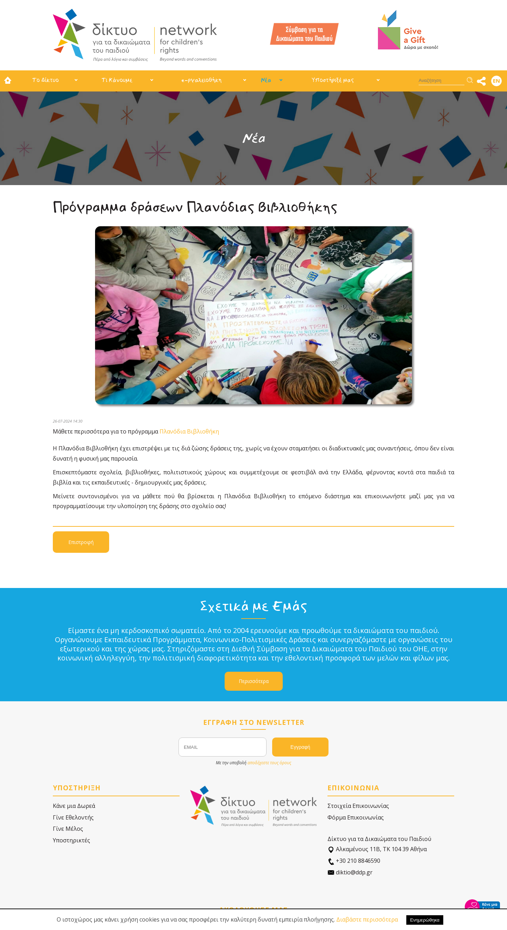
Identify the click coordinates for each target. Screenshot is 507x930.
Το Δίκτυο (45, 80)
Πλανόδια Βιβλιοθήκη (189, 431)
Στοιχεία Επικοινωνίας (358, 806)
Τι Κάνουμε (116, 80)
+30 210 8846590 (353, 861)
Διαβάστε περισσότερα (367, 919)
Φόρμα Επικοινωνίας (355, 817)
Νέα (266, 80)
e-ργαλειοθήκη (201, 80)
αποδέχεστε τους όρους (269, 763)
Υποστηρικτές (71, 840)
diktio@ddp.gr (350, 872)
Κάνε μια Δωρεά (74, 806)
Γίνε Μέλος (68, 829)
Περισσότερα (254, 681)
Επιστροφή (81, 542)
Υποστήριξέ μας (333, 80)
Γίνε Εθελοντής (73, 817)
